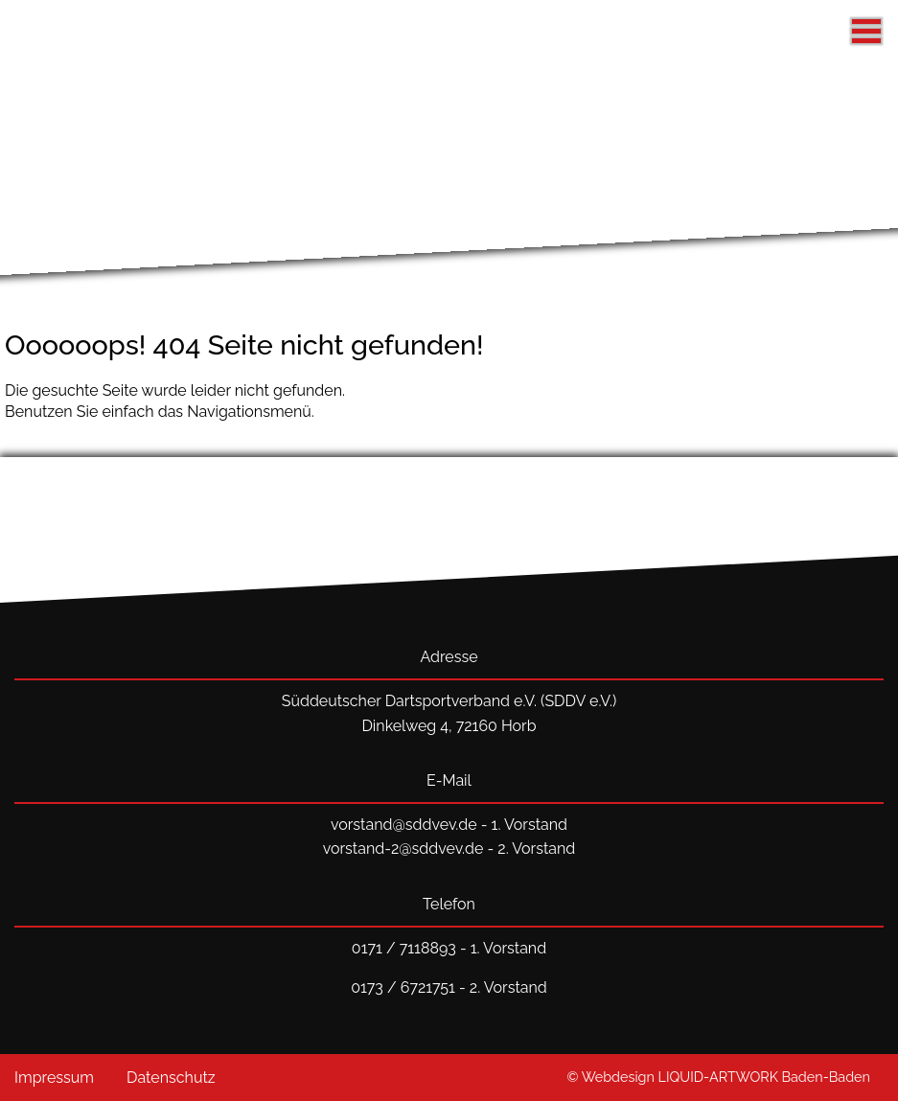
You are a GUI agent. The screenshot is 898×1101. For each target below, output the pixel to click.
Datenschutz (171, 1077)
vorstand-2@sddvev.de (403, 848)
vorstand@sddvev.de (404, 824)
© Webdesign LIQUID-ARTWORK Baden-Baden (718, 1076)
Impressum (54, 1077)
